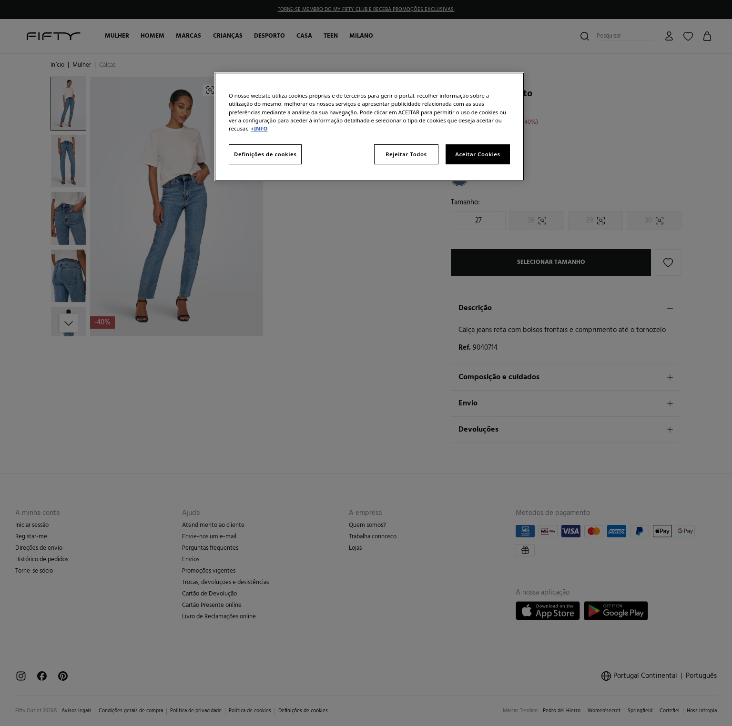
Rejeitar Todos (406, 154)
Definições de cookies (265, 154)
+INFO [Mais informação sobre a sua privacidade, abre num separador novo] (259, 128)
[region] (369, 126)
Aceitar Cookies (477, 154)
